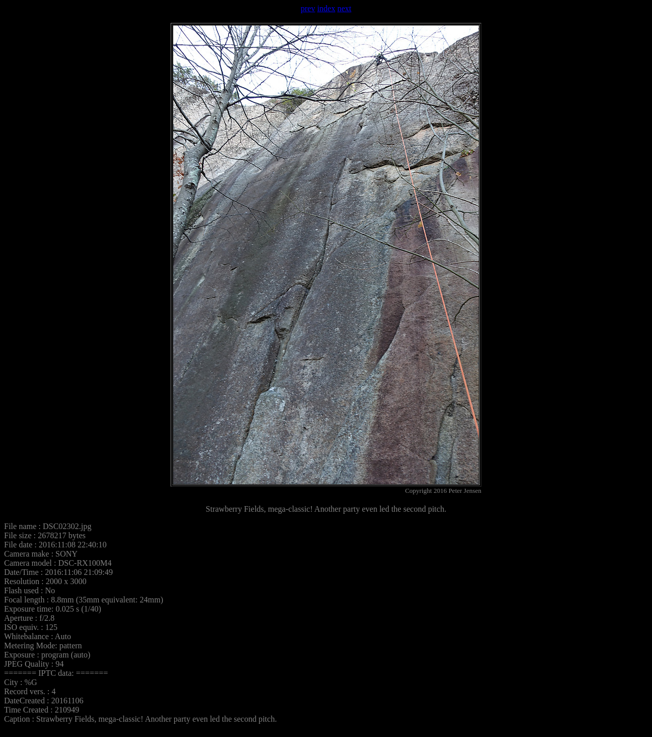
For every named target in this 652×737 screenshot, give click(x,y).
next (344, 8)
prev (308, 8)
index (326, 8)
